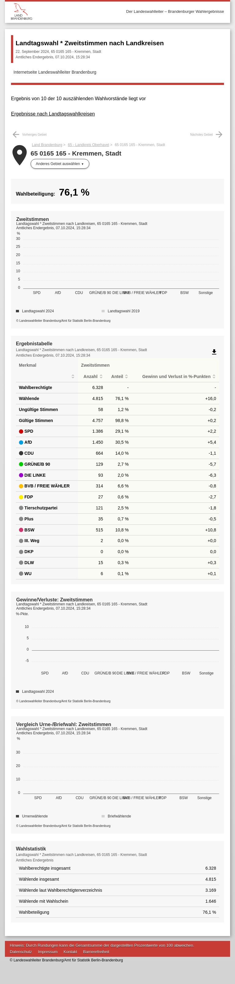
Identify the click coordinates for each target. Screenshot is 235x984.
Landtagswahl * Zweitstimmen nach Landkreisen (90, 42)
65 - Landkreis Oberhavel (88, 145)
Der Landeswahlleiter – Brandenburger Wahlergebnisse (175, 11)
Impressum (48, 951)
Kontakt (70, 951)
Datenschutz (21, 951)
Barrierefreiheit (96, 951)
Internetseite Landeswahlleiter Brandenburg (54, 72)
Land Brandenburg (47, 145)
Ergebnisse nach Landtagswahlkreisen (53, 113)
